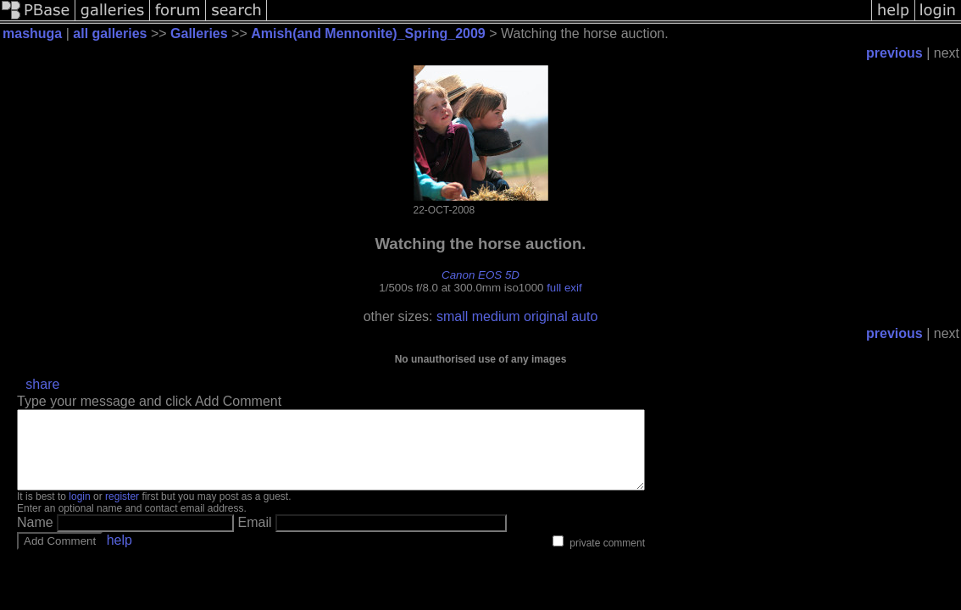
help (119, 555)
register (122, 512)
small (452, 316)
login (79, 512)
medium (496, 316)
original (546, 316)
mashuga (32, 33)
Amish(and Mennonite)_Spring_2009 (368, 33)
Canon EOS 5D (480, 275)
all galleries (110, 33)
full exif (564, 287)
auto (584, 316)
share (42, 384)
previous (894, 53)
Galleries (199, 33)
